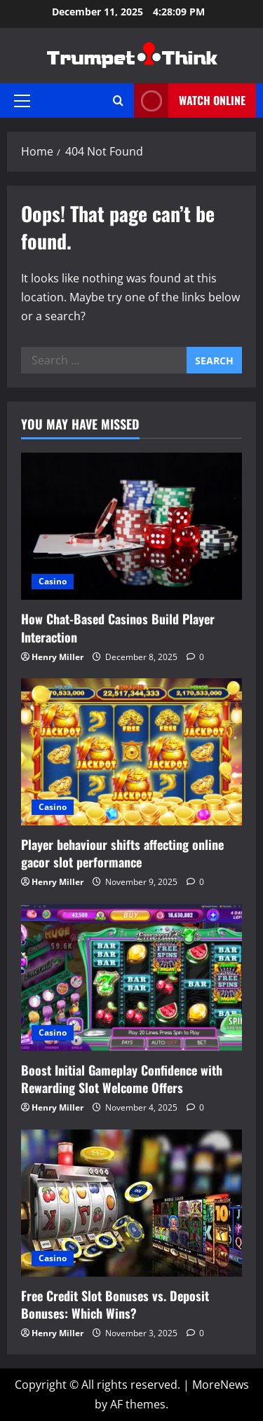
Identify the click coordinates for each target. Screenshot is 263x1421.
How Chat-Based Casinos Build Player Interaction (118, 627)
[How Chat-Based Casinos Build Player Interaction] (131, 526)
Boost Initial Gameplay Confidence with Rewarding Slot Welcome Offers (121, 1079)
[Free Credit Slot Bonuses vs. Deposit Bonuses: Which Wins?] (131, 1203)
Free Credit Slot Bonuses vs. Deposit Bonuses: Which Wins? (115, 1304)
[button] (22, 101)
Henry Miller (57, 657)
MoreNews (220, 1384)
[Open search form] (118, 100)
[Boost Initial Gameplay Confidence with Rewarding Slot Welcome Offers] (131, 977)
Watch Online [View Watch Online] (189, 100)
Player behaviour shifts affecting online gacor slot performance (122, 853)
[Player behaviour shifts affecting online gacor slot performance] (131, 751)
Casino (53, 581)
